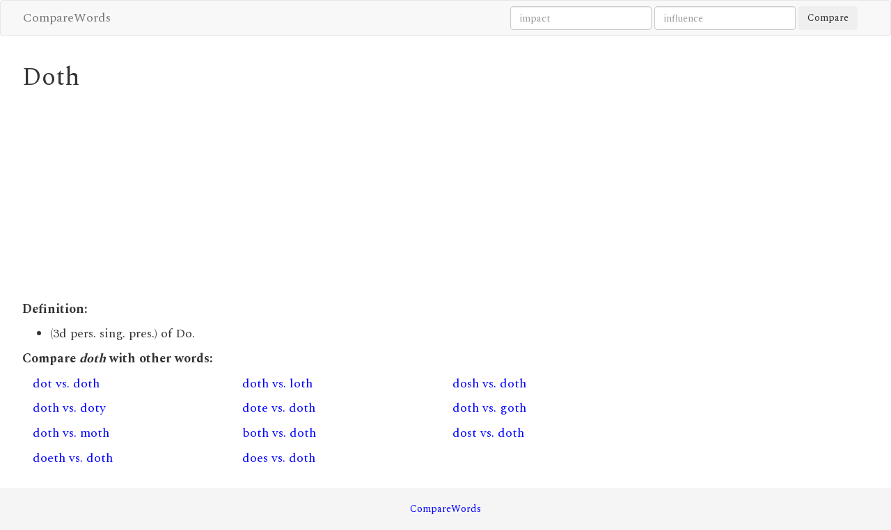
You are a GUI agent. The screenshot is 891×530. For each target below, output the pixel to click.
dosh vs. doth (489, 383)
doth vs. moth (71, 433)
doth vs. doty (69, 408)
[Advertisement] (337, 196)
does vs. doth (278, 458)
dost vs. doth (488, 433)
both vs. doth (279, 433)
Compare (828, 17)
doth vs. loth (277, 383)
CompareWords (67, 17)
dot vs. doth (66, 383)
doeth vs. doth (73, 458)
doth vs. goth (489, 408)
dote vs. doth (278, 408)
